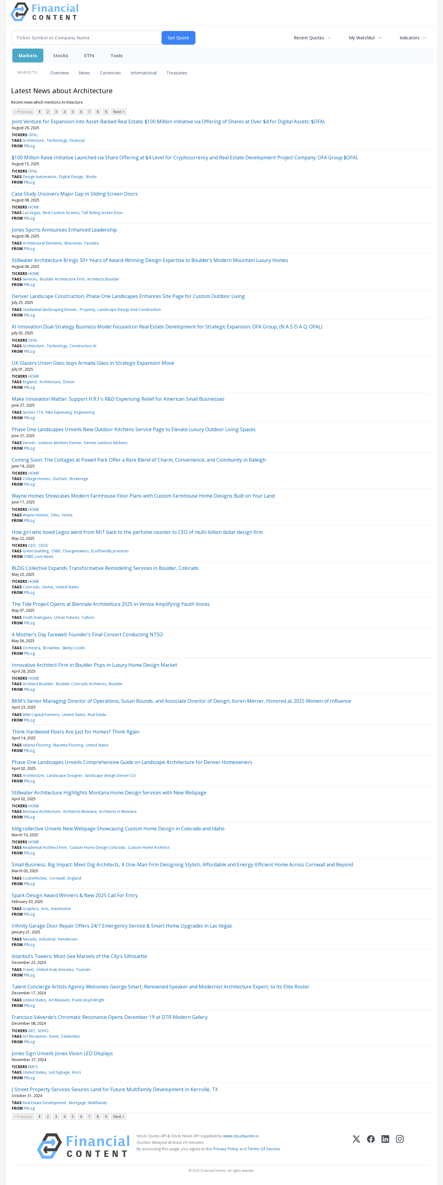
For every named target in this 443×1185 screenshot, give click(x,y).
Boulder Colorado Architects (81, 683)
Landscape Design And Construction (129, 309)
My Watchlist (362, 38)
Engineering (84, 412)
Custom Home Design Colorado (98, 847)
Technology (57, 140)
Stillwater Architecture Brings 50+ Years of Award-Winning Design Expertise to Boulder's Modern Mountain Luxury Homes (150, 260)
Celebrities (70, 1036)
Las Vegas (31, 212)
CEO (32, 545)
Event (53, 1036)
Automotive (61, 908)
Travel (28, 969)
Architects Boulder (103, 279)
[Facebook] (371, 1146)
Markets (27, 55)
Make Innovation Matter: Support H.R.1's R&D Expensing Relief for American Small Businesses (118, 399)
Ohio (55, 515)
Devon (68, 381)
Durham (60, 478)
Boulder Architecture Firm (62, 279)
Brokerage (79, 478)
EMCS (33, 1066)
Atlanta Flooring (36, 745)
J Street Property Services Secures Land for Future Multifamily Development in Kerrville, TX (115, 1089)
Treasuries (176, 73)
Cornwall (57, 878)
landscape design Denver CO (110, 775)
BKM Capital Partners (41, 714)
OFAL (33, 134)
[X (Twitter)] (356, 1146)
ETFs (89, 55)
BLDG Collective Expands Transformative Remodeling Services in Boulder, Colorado (105, 568)
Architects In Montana (118, 811)
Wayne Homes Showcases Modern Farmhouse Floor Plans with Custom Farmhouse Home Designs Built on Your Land (143, 495)
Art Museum (59, 1000)
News (84, 73)
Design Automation (39, 176)
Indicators (410, 38)
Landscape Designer (64, 775)
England (30, 381)
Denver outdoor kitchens (105, 442)
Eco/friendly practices (110, 551)
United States (67, 587)
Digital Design (71, 176)
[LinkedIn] (385, 1146)
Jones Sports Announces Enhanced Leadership (64, 229)
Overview (59, 73)
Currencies (110, 73)
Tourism (83, 969)
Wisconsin (73, 243)
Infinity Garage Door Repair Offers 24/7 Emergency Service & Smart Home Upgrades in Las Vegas (122, 925)
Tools (116, 55)
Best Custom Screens (61, 212)
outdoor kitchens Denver (60, 442)
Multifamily (97, 1102)
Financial (77, 140)
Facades (91, 243)
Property (87, 309)
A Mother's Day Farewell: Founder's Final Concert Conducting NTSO (87, 634)
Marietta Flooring (68, 745)
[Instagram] (399, 1146)
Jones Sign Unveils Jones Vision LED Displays (62, 1053)
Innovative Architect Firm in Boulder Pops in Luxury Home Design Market (94, 665)
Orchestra (31, 647)
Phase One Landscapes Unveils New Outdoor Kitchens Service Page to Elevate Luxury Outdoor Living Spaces (134, 429)
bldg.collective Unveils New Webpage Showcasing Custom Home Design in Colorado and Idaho (118, 828)
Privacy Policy (225, 1148)
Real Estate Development (44, 1102)
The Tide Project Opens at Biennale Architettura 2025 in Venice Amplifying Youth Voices (111, 604)
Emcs (76, 1072)
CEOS (43, 545)
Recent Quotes (309, 38)
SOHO (43, 1030)
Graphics (30, 908)
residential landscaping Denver (50, 309)
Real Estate (97, 714)
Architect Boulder (38, 683)
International (144, 73)
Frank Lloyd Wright (88, 1000)
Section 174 (33, 412)
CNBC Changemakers (70, 551)
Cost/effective (35, 878)
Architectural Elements (42, 243)
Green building (36, 551)
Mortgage (77, 1102)
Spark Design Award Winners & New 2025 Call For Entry (75, 895)
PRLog (29, 146)
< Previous (23, 111)
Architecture (33, 140)
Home (67, 515)
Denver (29, 442)
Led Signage (59, 1072)
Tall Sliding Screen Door (102, 212)
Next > (118, 111)
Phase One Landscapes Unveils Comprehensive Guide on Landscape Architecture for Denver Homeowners (132, 762)
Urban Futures (66, 617)
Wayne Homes (35, 515)
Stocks (60, 55)
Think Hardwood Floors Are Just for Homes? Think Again (75, 731)
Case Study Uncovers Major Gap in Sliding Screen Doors (75, 193)
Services (30, 279)
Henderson (68, 939)
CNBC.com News (38, 556)
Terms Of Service (264, 1148)
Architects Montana (80, 811)
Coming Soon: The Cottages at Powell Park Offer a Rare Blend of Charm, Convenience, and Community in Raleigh (139, 459)
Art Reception (34, 1036)
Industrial (47, 939)
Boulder (116, 683)
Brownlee (51, 647)
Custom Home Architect (149, 847)
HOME (33, 207)
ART (31, 1030)
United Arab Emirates (55, 969)
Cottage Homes (36, 478)
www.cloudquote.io (241, 1136)
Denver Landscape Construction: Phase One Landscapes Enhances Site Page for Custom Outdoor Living (128, 296)
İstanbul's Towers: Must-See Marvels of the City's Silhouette (79, 956)
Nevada (29, 939)
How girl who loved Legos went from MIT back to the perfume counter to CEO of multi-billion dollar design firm (137, 532)
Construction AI (83, 345)
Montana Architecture (41, 811)
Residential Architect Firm (45, 847)
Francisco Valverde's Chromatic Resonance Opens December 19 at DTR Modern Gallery (110, 1017)
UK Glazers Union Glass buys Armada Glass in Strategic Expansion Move (93, 363)
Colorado (31, 587)
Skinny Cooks (73, 647)
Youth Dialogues (37, 617)
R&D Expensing (59, 412)
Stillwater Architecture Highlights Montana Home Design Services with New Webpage (109, 792)
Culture (88, 617)
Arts (44, 908)
